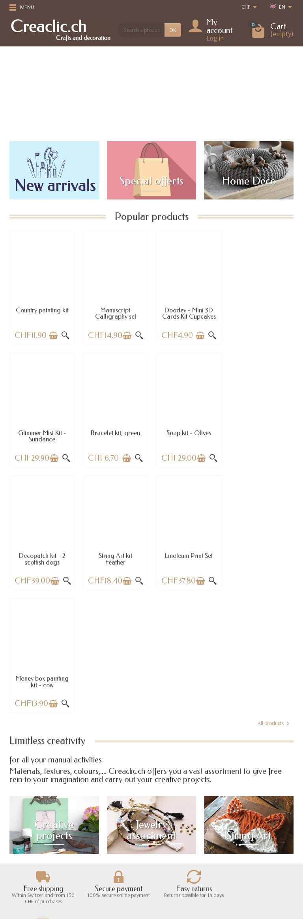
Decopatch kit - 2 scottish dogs (188, 435)
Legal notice (176, 826)
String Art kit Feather (261, 435)
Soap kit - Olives (115, 432)
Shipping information (39, 826)
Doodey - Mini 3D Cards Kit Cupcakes (188, 313)
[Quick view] (65, 335)
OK (172, 29)
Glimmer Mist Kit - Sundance (261, 313)
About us (173, 836)
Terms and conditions (187, 846)
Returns (25, 836)
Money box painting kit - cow (115, 558)
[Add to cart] (53, 335)
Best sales (102, 846)
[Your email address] (152, 877)
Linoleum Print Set (42, 555)
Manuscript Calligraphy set (115, 313)
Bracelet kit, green (42, 432)
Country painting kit (42, 310)
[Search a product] (142, 30)
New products (107, 836)
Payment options (34, 846)
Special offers (106, 826)
